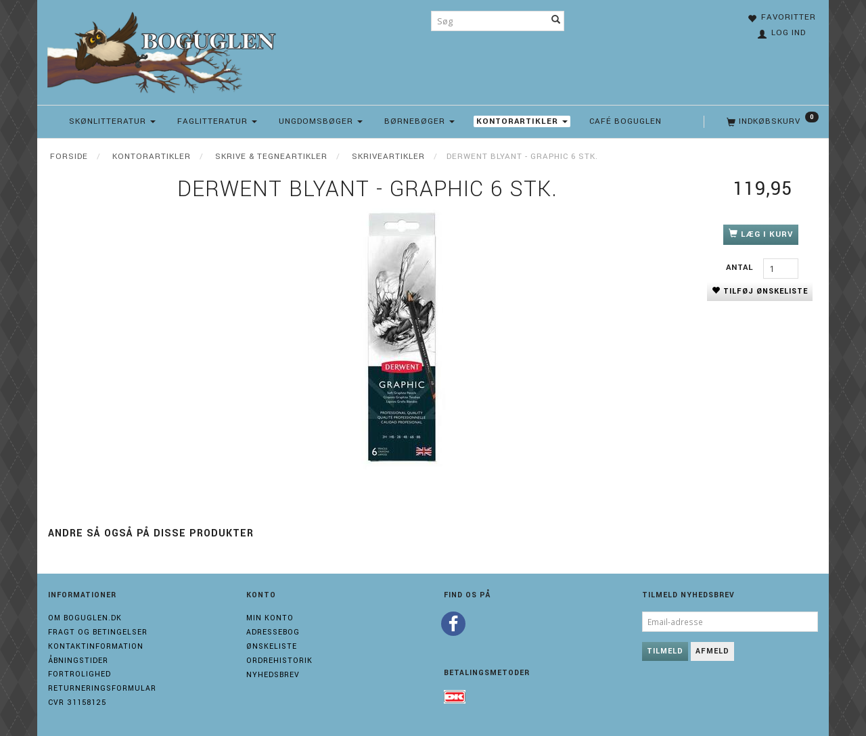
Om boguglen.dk (85, 618)
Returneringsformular (102, 688)
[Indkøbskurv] (771, 122)
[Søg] (556, 21)
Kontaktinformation (95, 646)
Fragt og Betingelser (97, 632)
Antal (741, 267)
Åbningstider (78, 661)
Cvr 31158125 (77, 702)
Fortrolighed (79, 674)
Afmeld (712, 651)
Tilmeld (665, 651)
